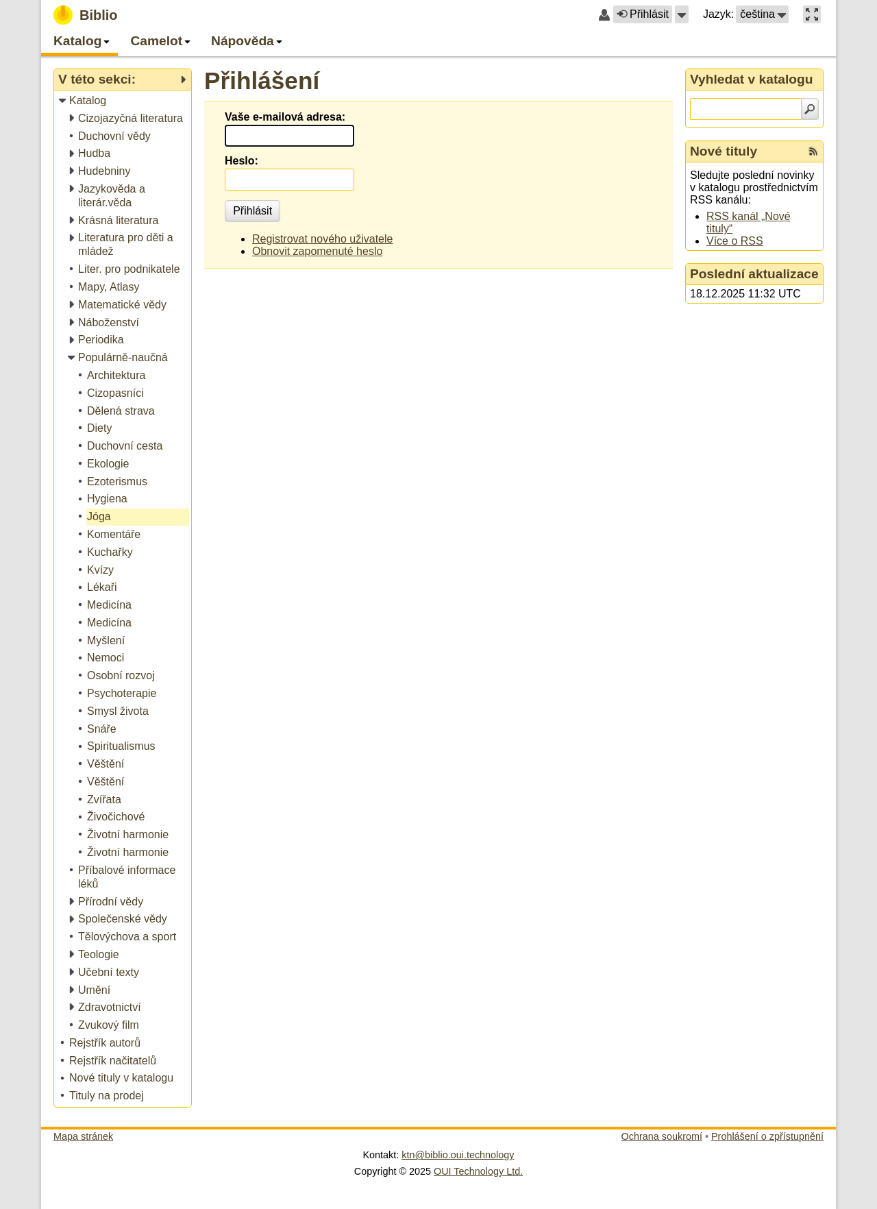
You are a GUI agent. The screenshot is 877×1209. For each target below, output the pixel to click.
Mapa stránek (83, 1136)
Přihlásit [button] (643, 14)
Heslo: (241, 161)
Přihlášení (261, 80)
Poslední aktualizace (754, 274)
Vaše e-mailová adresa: (285, 117)
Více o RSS (734, 241)
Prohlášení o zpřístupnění (767, 1136)
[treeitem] (123, 101)
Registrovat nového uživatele (322, 239)
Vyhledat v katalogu (751, 79)
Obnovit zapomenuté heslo (317, 251)
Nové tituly (723, 151)
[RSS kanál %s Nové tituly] (813, 151)
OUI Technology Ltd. (478, 1171)
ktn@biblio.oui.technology (458, 1154)
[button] (682, 14)
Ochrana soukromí (661, 1136)
